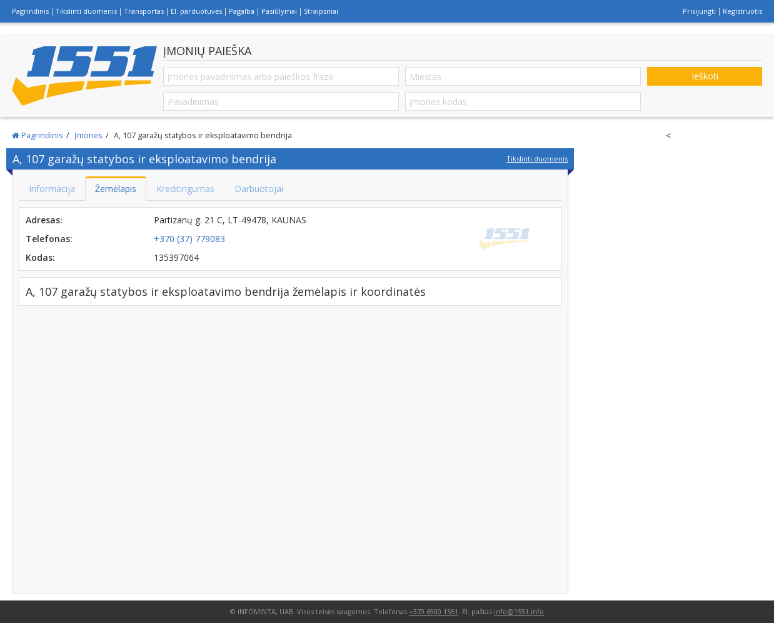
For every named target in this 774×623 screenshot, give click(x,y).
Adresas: (44, 220)
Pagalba (241, 11)
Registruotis (742, 11)
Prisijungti (699, 11)
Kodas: (40, 257)
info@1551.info (519, 611)
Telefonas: (49, 239)
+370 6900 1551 (433, 611)
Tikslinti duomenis (86, 11)
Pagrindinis (30, 11)
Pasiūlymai (279, 11)
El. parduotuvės (196, 11)
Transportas (144, 11)
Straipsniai (321, 11)
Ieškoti (704, 76)
